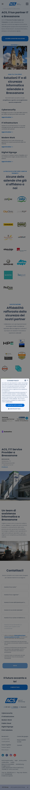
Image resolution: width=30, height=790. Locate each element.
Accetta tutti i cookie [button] (15, 405)
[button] (14, 409)
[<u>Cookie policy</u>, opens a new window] (9, 401)
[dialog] (15, 395)
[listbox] (25, 380)
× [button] (27, 380)
